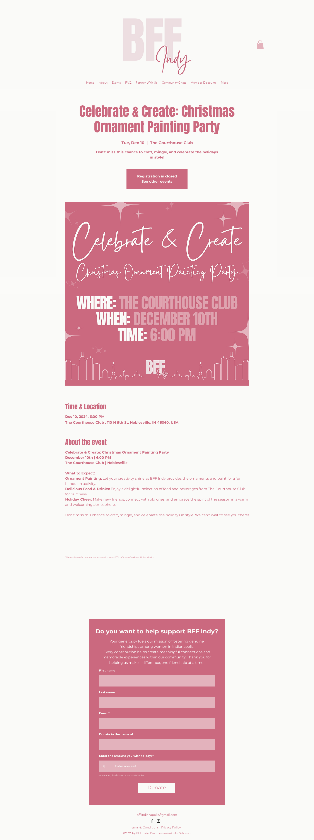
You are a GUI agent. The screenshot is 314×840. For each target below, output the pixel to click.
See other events (157, 181)
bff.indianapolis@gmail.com (157, 815)
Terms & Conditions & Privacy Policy (138, 557)
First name (107, 670)
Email (103, 713)
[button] (260, 44)
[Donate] (156, 788)
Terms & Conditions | (145, 827)
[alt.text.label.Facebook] (152, 821)
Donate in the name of (116, 734)
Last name (107, 692)
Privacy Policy (171, 827)
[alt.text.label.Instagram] (158, 821)
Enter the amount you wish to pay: (125, 755)
